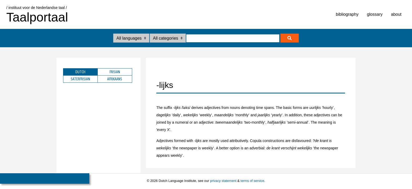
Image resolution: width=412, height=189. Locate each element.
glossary (375, 14)
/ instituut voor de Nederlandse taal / (36, 8)
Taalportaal (37, 17)
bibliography (347, 14)
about (396, 14)
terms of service (252, 181)
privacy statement (223, 181)
